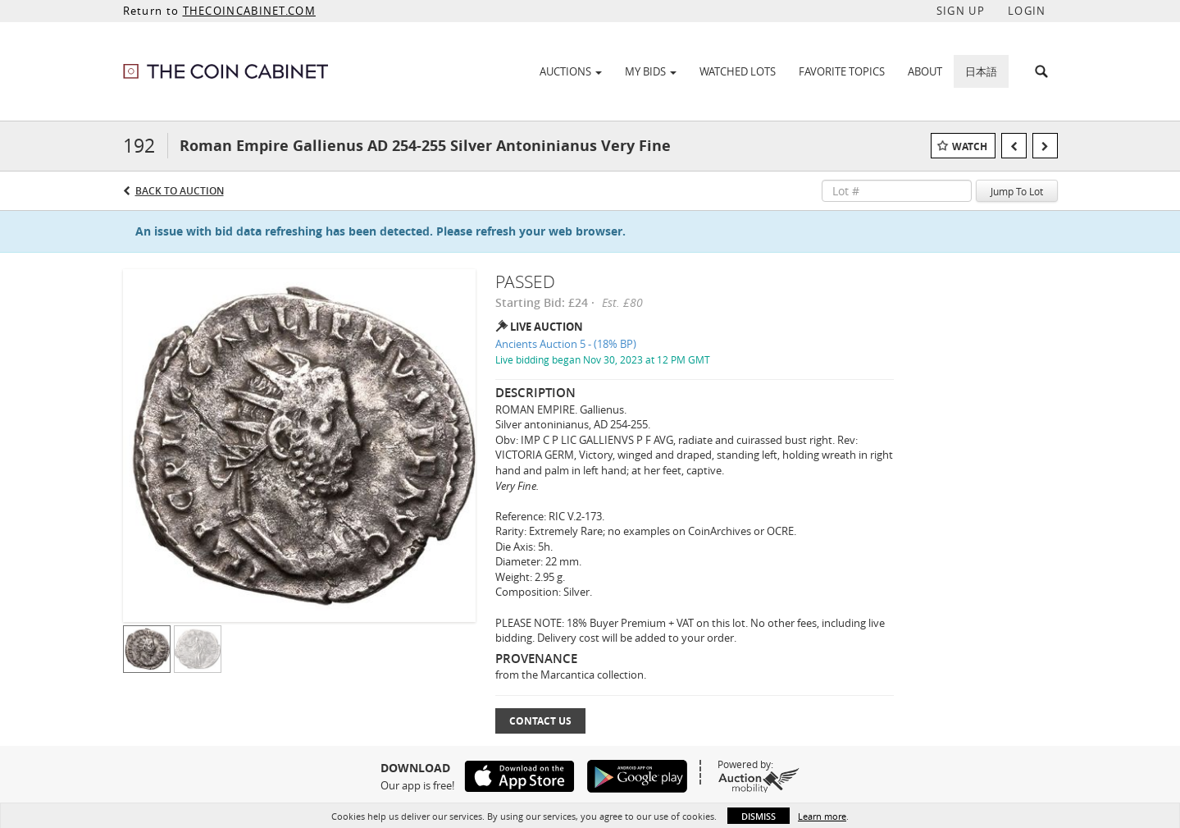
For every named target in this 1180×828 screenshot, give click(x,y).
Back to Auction (179, 191)
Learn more (822, 816)
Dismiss (758, 816)
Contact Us (540, 721)
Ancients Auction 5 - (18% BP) (565, 343)
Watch (969, 146)
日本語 (981, 71)
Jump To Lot (1017, 191)
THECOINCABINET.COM (249, 10)
